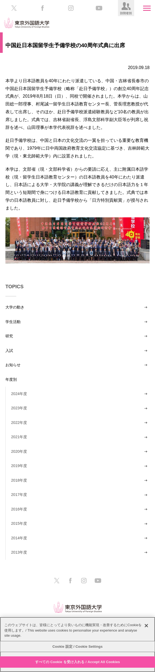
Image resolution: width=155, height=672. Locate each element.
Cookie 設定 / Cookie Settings (77, 646)
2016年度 (19, 509)
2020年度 (19, 451)
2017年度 (19, 494)
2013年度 (19, 552)
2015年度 (19, 523)
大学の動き (14, 307)
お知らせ (13, 365)
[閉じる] (146, 626)
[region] (77, 644)
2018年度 (19, 480)
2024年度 (19, 394)
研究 (9, 336)
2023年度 (19, 408)
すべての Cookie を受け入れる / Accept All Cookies (77, 662)
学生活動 (13, 322)
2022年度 (19, 422)
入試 (9, 350)
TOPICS (14, 286)
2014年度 (19, 538)
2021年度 (19, 437)
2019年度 (19, 466)
